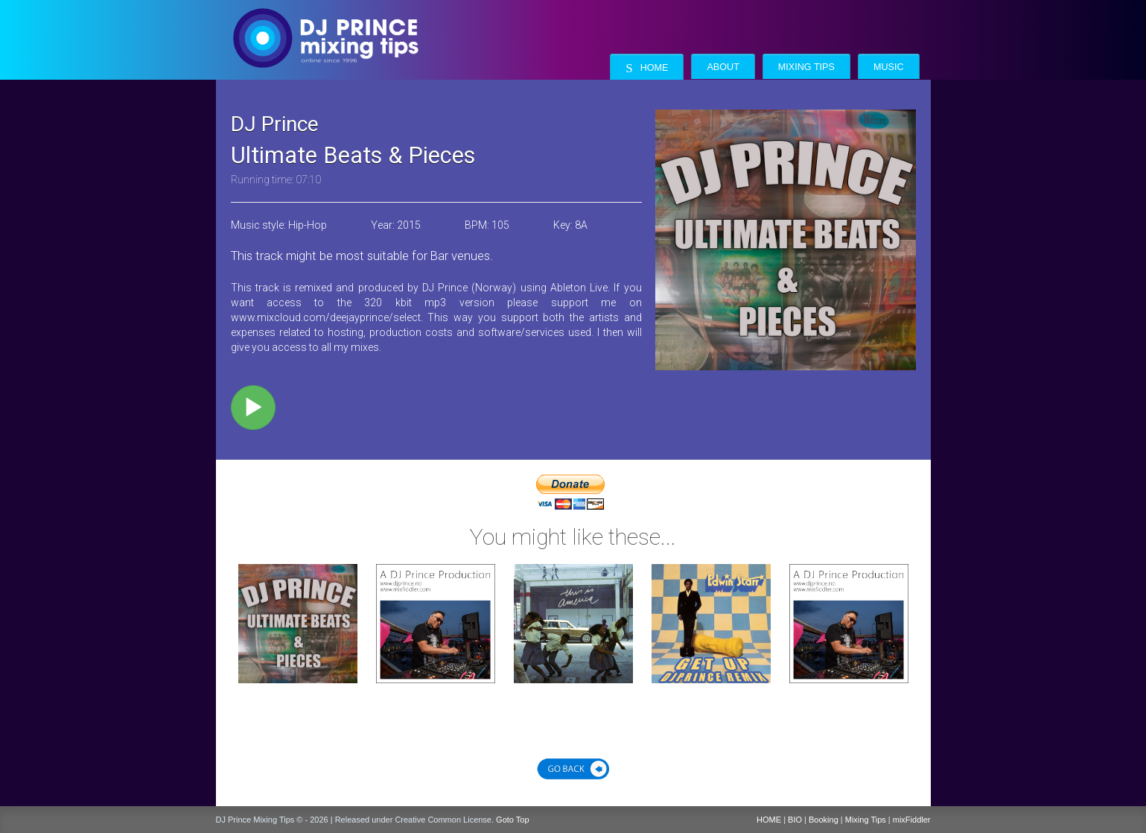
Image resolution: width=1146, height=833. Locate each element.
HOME (769, 819)
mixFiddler (912, 819)
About (723, 67)
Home (646, 68)
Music (888, 67)
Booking (823, 819)
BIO (795, 819)
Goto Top (512, 819)
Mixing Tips (806, 67)
